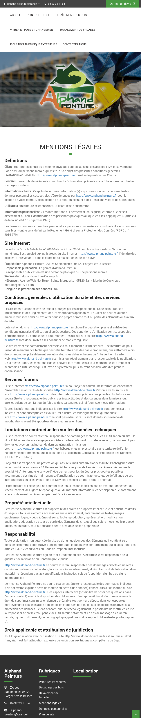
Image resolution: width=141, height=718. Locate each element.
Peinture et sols (39, 15)
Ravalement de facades (77, 29)
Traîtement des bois (72, 15)
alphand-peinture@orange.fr (23, 4)
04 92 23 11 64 (56, 4)
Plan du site (46, 714)
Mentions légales (50, 703)
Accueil (15, 15)
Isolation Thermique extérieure (33, 44)
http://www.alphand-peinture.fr (57, 175)
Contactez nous (74, 44)
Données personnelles (53, 709)
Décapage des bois (51, 687)
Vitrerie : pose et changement (32, 29)
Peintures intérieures (52, 682)
